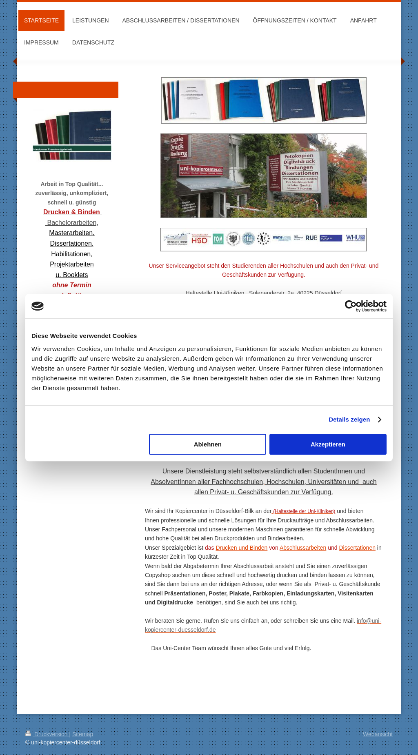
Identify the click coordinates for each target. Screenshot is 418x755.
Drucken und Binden (241, 547)
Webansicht (378, 734)
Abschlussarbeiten (303, 547)
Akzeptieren (328, 444)
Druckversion (47, 734)
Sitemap (82, 734)
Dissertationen (357, 547)
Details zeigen (349, 419)
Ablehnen (208, 444)
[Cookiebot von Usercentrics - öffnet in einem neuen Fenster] (351, 306)
